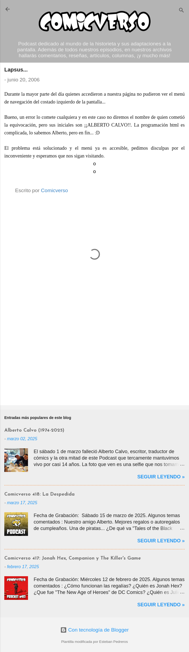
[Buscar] (181, 11)
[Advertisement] (94, 359)
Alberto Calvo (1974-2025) (34, 430)
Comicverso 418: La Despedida (39, 494)
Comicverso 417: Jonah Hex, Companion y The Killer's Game (72, 558)
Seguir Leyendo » (161, 476)
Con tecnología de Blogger (94, 630)
